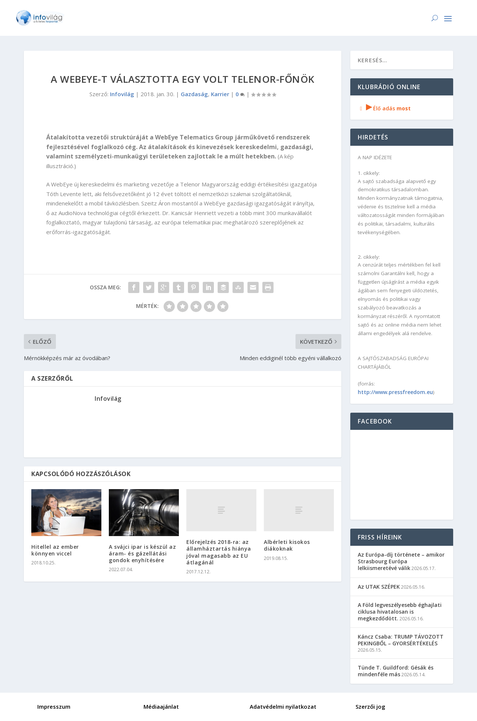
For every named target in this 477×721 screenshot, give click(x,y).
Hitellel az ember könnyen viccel (55, 550)
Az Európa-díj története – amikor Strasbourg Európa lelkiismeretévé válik (401, 561)
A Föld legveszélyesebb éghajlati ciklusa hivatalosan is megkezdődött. (400, 611)
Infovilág (122, 94)
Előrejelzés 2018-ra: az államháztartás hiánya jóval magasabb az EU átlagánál (218, 552)
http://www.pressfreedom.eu (395, 392)
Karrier (220, 94)
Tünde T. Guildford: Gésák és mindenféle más (395, 671)
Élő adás (384, 108)
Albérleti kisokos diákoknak (287, 545)
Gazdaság (194, 94)
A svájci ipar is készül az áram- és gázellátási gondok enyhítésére (142, 553)
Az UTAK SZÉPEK (379, 586)
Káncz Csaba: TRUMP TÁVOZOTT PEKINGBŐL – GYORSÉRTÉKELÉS (400, 640)
